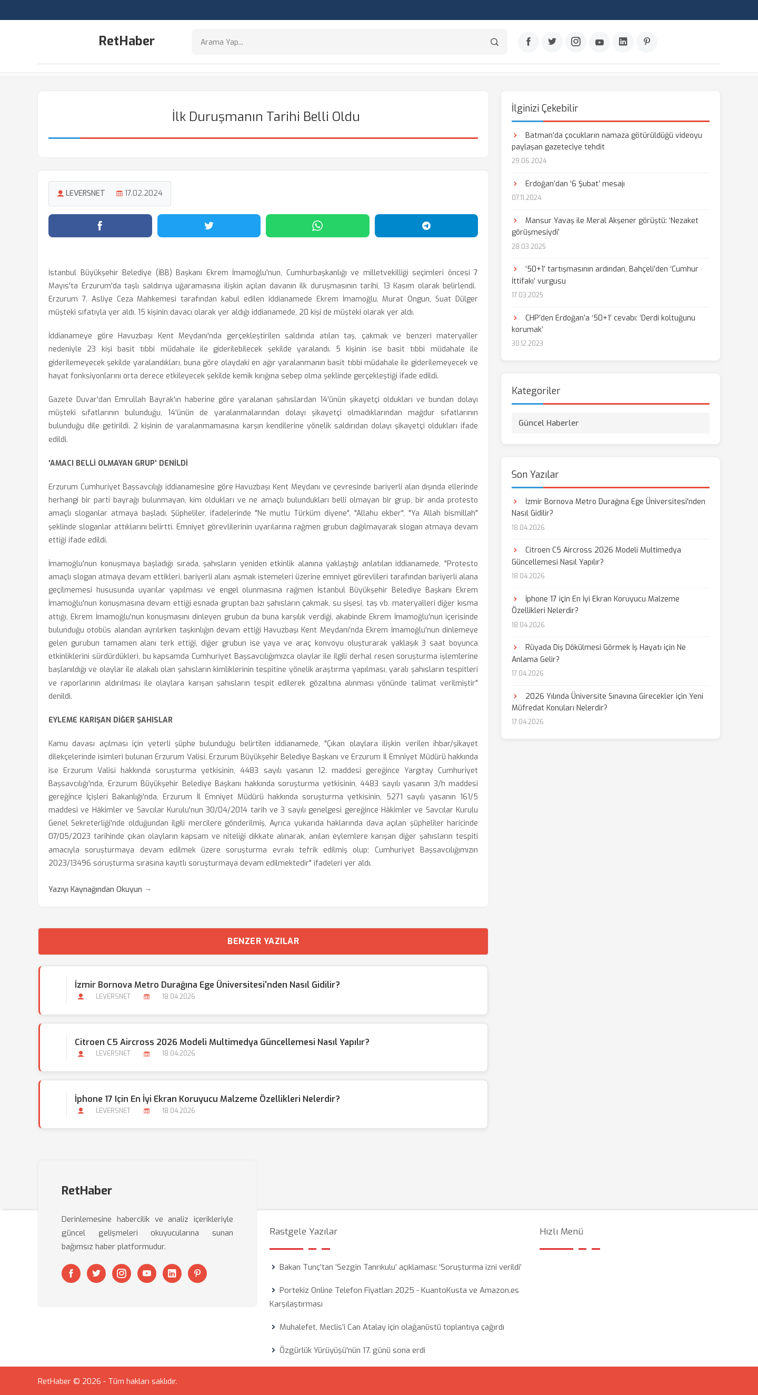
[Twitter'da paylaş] (209, 224)
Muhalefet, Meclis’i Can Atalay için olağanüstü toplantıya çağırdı (392, 1326)
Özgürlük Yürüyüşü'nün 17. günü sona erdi (352, 1349)
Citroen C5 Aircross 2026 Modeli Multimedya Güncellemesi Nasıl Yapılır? (221, 1041)
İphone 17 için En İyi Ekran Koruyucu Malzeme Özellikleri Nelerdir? (207, 1097)
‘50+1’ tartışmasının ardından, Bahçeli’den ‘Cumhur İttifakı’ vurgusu (605, 274)
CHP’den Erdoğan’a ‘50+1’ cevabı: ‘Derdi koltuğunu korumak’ (603, 323)
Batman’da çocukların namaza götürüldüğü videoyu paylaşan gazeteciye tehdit (607, 140)
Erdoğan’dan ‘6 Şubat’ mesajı (568, 183)
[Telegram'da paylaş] (426, 224)
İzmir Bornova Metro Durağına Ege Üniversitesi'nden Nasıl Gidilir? (207, 984)
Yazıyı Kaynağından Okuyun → (100, 889)
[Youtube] (599, 42)
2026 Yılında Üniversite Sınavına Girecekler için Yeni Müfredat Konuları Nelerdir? (607, 701)
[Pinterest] (646, 42)
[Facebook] (528, 42)
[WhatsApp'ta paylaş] (318, 224)
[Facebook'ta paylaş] (100, 224)
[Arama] (494, 42)
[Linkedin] (623, 42)
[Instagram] (575, 42)
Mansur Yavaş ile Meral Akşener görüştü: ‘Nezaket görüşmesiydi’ (605, 225)
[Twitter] (552, 42)
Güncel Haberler (548, 422)
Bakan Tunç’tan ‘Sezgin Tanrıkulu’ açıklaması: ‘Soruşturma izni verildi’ (401, 1266)
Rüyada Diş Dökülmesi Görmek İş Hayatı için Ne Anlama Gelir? (599, 653)
